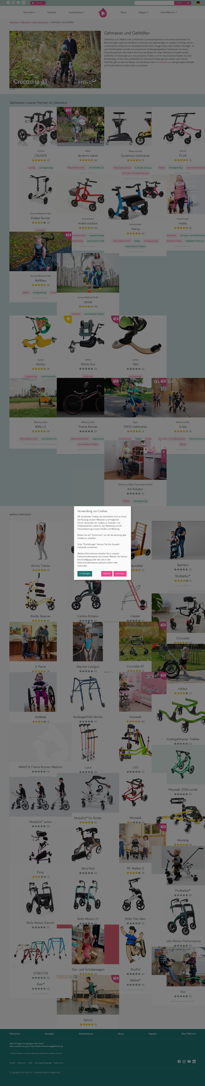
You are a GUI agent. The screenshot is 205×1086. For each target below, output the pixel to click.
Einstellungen (85, 574)
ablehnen (106, 574)
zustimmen (120, 574)
